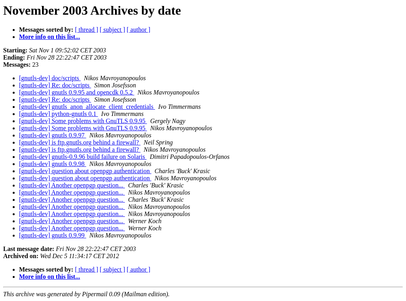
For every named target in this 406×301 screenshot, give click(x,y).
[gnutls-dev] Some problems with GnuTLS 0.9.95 (83, 121)
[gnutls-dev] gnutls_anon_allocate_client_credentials (87, 106)
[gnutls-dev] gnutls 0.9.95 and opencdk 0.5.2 (76, 92)
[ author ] (139, 29)
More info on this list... (49, 36)
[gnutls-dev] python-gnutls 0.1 (58, 113)
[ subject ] (112, 29)
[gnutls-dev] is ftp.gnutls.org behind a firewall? (79, 142)
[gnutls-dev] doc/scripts (50, 78)
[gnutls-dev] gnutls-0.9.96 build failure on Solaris (83, 156)
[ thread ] (86, 29)
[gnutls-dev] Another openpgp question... (72, 185)
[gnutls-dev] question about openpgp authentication (85, 171)
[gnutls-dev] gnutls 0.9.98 (52, 163)
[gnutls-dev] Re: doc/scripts (55, 85)
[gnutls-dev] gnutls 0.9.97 (52, 135)
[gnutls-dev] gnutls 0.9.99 (52, 235)
